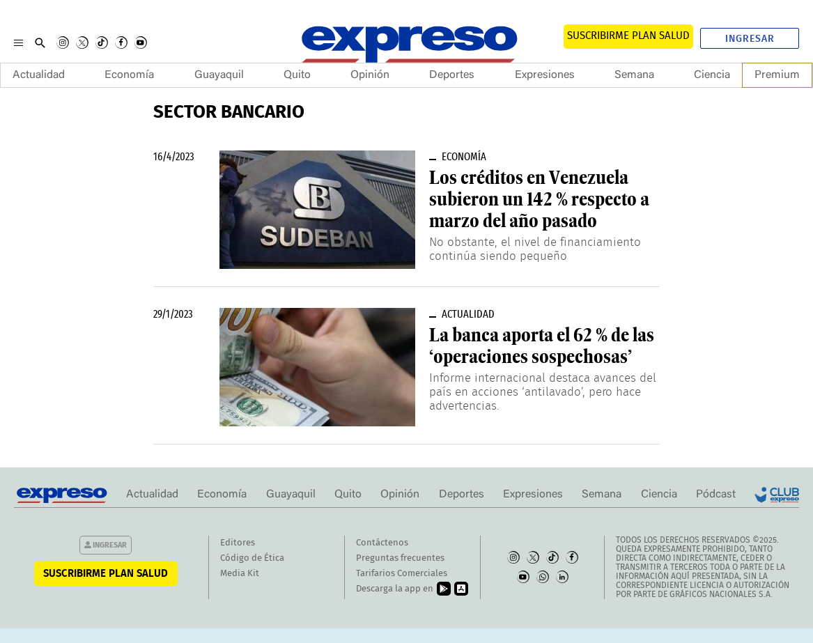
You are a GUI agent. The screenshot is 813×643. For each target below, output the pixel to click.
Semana (634, 75)
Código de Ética (252, 558)
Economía (129, 75)
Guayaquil (219, 75)
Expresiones (545, 75)
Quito (297, 75)
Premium (777, 75)
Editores (237, 543)
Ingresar (750, 39)
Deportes (451, 75)
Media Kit (239, 573)
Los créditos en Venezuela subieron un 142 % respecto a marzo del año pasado (539, 199)
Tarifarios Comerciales (401, 573)
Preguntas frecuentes (400, 558)
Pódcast (716, 494)
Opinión (369, 75)
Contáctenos (382, 543)
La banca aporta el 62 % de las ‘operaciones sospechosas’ (541, 346)
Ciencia (712, 75)
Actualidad (39, 75)
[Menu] (18, 42)
